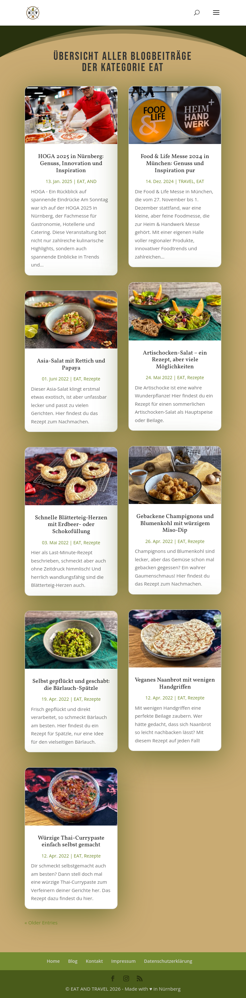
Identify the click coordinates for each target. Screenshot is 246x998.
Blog (72, 961)
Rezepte (92, 379)
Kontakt (94, 961)
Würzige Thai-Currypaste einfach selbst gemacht (71, 841)
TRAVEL (186, 181)
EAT (81, 181)
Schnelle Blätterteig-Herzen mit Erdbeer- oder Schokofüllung (71, 525)
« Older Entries (41, 922)
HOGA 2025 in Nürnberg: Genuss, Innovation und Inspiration (71, 163)
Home (53, 961)
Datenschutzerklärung (168, 961)
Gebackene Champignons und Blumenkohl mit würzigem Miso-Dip (175, 523)
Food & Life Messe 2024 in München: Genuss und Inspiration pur (175, 163)
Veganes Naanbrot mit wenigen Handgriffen (175, 683)
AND (92, 181)
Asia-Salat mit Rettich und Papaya (71, 364)
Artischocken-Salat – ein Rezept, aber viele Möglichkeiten (175, 360)
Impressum (123, 961)
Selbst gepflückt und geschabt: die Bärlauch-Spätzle (71, 684)
